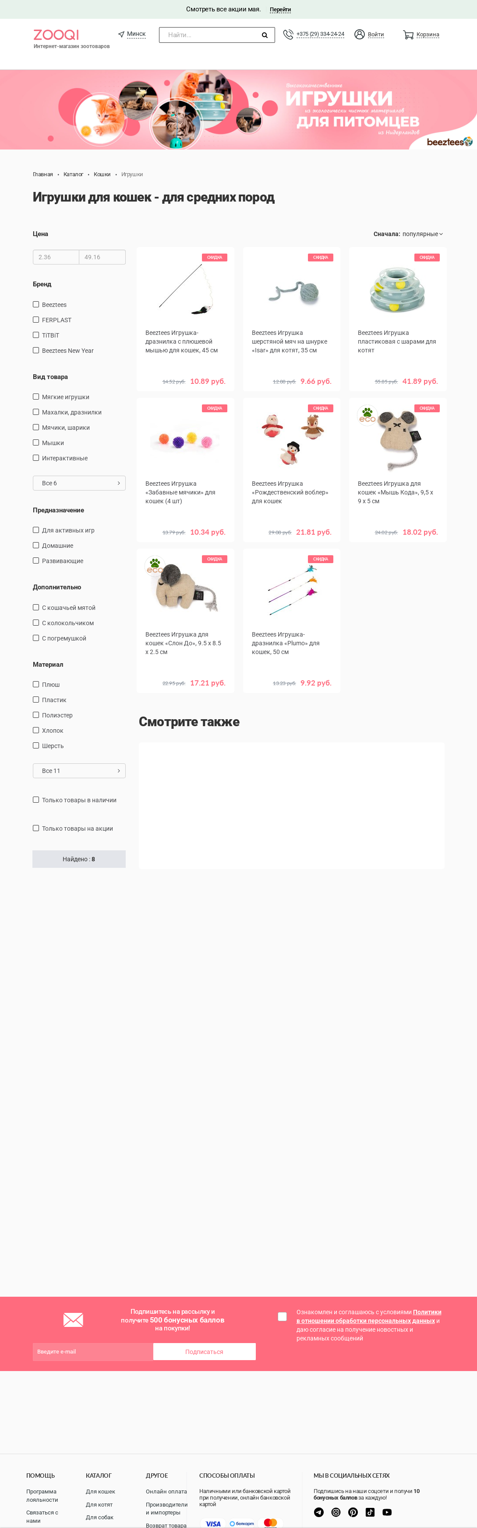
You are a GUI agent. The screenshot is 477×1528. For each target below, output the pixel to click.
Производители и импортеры (167, 1508)
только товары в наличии (79, 800)
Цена (40, 234)
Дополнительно (57, 587)
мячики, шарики (66, 427)
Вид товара (50, 377)
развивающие (62, 560)
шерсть (53, 745)
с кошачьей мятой (68, 607)
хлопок (53, 730)
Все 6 (81, 483)
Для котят (99, 1504)
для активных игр (68, 530)
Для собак (99, 1517)
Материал (48, 664)
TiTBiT (50, 335)
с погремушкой (64, 638)
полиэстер (57, 715)
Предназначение (58, 510)
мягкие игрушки (65, 396)
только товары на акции (77, 828)
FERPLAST (56, 320)
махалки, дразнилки (72, 412)
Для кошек (100, 1491)
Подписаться (204, 1351)
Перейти (280, 9)
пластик (54, 699)
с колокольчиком (68, 623)
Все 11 (81, 770)
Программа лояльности (42, 1495)
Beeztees (54, 304)
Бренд (42, 284)
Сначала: (387, 233)
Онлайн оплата (166, 1491)
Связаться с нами (42, 1516)
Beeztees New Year (68, 350)
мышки (53, 442)
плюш (51, 684)
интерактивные (65, 458)
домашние (57, 545)
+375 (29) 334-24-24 (320, 34)
